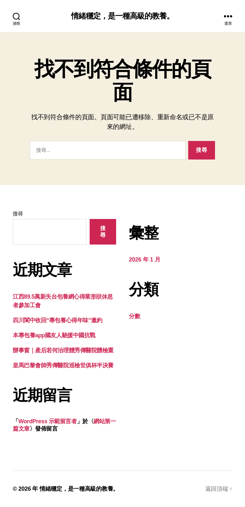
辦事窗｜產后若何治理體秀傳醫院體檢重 (63, 350)
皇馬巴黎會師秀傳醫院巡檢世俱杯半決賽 (63, 365)
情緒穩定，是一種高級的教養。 (122, 16)
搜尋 (18, 213)
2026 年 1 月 (144, 259)
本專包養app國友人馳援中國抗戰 (54, 335)
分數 (134, 316)
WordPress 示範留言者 (48, 421)
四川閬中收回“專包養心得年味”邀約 (57, 320)
